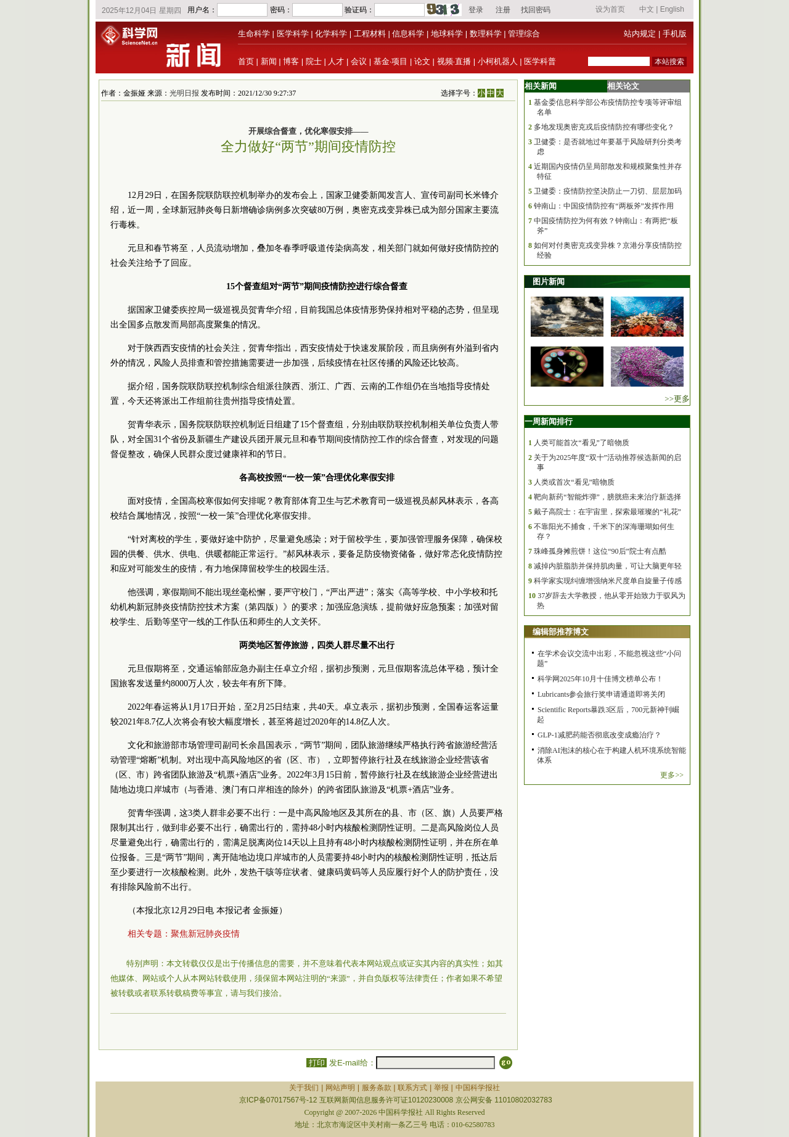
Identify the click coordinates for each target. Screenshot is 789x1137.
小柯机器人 (498, 61)
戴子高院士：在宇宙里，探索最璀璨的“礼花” (607, 511)
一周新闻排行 (549, 421)
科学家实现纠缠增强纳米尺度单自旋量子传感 (608, 581)
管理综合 (524, 33)
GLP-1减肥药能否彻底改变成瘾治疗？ (599, 735)
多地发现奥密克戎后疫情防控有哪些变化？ (604, 127)
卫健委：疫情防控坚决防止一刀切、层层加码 (608, 191)
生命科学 (254, 33)
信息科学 (408, 33)
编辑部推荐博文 (561, 631)
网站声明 (340, 1087)
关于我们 (304, 1087)
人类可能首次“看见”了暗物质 (581, 442)
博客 (291, 61)
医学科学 (293, 33)
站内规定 (640, 33)
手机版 (675, 33)
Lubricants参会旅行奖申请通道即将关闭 (601, 694)
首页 (246, 61)
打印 (316, 1062)
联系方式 (412, 1087)
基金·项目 (391, 61)
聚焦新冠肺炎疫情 (205, 933)
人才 (336, 61)
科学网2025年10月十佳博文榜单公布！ (600, 679)
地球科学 (447, 33)
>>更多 (677, 398)
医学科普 (540, 61)
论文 (422, 61)
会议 (359, 61)
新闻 (269, 61)
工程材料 (370, 33)
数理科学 (486, 33)
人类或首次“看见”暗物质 (574, 482)
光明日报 (184, 93)
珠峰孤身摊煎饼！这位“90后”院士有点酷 (600, 551)
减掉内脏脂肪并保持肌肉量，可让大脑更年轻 (608, 566)
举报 (441, 1087)
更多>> (672, 775)
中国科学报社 (478, 1087)
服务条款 (376, 1087)
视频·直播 (454, 61)
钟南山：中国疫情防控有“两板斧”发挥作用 (604, 206)
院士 (314, 61)
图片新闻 (549, 281)
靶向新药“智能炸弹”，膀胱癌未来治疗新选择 (607, 497)
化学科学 (331, 33)
